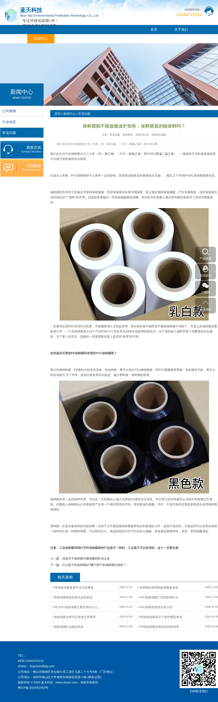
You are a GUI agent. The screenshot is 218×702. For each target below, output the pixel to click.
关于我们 (181, 29)
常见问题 (84, 113)
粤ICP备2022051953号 (33, 687)
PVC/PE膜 (14, 39)
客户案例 (68, 39)
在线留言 (122, 39)
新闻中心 (41, 39)
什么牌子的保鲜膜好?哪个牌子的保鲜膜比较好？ (94, 565)
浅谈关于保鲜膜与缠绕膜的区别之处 (86, 558)
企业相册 (95, 39)
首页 (154, 29)
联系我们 (150, 39)
